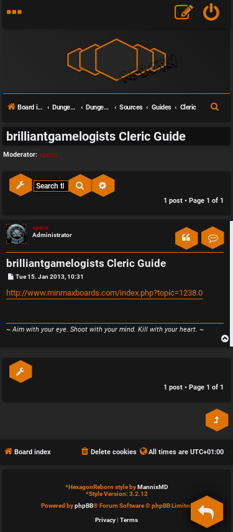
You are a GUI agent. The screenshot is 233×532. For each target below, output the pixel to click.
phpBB (84, 505)
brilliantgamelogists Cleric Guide (96, 136)
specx (48, 155)
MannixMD (152, 486)
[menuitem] (211, 14)
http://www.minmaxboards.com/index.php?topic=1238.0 (104, 292)
